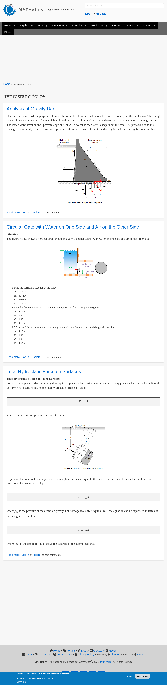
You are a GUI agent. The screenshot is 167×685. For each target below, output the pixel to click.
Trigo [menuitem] (41, 26)
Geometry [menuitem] (58, 26)
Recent (113, 650)
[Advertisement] (81, 57)
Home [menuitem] (8, 26)
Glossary (98, 650)
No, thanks (142, 676)
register (36, 212)
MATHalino (31, 9)
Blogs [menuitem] (7, 32)
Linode (115, 654)
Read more (13, 212)
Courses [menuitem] (130, 26)
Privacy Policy (86, 654)
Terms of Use (64, 654)
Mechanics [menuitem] (98, 26)
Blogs (84, 650)
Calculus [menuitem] (78, 26)
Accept (130, 676)
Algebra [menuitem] (25, 26)
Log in (25, 212)
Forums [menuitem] (148, 26)
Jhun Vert (105, 661)
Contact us (44, 654)
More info (21, 682)
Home (6, 84)
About (29, 654)
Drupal (141, 654)
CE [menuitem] (115, 26)
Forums (71, 650)
